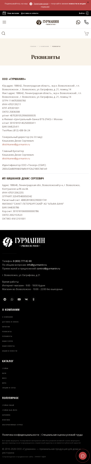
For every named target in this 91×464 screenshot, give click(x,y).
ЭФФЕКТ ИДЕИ (40, 457)
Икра (4, 383)
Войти (84, 13)
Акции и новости (9, 351)
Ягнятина (6, 420)
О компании (7, 317)
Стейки (5, 368)
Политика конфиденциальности (20, 434)
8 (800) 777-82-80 (22, 261)
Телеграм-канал (39, 3)
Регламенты (7, 336)
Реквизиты (7, 331)
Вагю (4, 373)
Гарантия (6, 327)
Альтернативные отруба (12, 425)
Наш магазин (10, 13)
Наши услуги (7, 341)
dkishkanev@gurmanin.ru (16, 144)
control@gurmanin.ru (48, 268)
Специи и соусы (9, 388)
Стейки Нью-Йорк (9, 410)
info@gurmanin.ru (37, 264)
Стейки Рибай (8, 405)
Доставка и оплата (29, 13)
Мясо (4, 378)
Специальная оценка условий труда (62, 434)
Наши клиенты (8, 346)
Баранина (6, 415)
